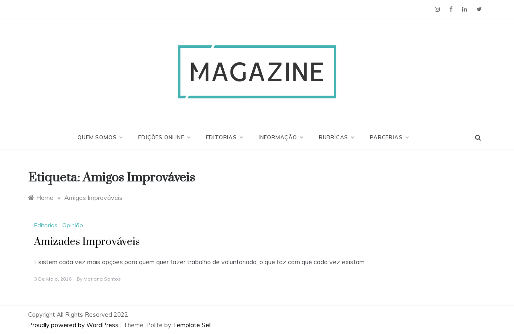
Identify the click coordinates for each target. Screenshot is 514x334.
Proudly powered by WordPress (74, 325)
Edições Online (164, 137)
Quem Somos (100, 137)
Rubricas (336, 137)
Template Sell (192, 325)
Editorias (224, 137)
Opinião (72, 225)
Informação (281, 137)
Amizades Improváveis (87, 241)
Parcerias (389, 137)
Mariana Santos (102, 279)
